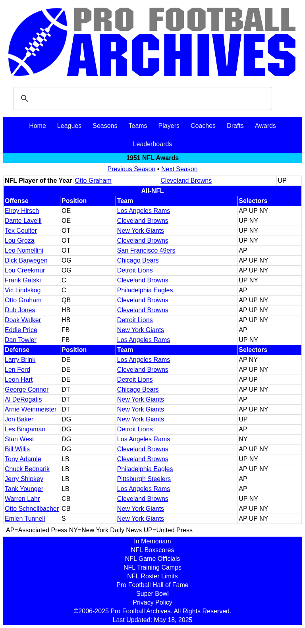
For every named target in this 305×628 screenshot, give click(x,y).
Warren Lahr (22, 498)
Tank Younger (24, 488)
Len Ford (17, 369)
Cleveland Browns (186, 180)
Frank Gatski (23, 280)
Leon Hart (19, 379)
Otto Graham (93, 180)
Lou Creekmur (25, 270)
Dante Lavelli (23, 220)
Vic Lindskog (23, 290)
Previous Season (131, 169)
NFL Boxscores (152, 550)
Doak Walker (23, 320)
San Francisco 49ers (146, 250)
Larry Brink (20, 359)
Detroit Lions (135, 270)
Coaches (203, 125)
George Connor (26, 389)
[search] (141, 98)
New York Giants (140, 230)
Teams (137, 125)
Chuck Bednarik (27, 469)
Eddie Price (21, 330)
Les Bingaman (25, 429)
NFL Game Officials (152, 558)
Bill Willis (17, 449)
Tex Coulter (21, 230)
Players (169, 125)
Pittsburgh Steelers (144, 478)
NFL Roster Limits (152, 576)
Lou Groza (20, 240)
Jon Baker (19, 419)
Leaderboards (152, 144)
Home (37, 125)
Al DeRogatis (23, 399)
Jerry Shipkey (24, 478)
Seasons (105, 125)
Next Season (179, 169)
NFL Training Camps (152, 567)
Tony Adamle (23, 459)
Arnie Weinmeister (30, 409)
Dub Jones (20, 310)
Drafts (235, 125)
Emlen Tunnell (25, 518)
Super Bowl (152, 593)
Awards (265, 125)
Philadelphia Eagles (145, 290)
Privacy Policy (152, 602)
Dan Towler (21, 339)
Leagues (69, 125)
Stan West (19, 439)
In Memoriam (152, 541)
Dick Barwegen (26, 260)
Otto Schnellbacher (32, 508)
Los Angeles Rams (143, 210)
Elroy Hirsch (22, 210)
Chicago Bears (138, 260)
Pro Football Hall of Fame (152, 585)
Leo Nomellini (24, 250)
